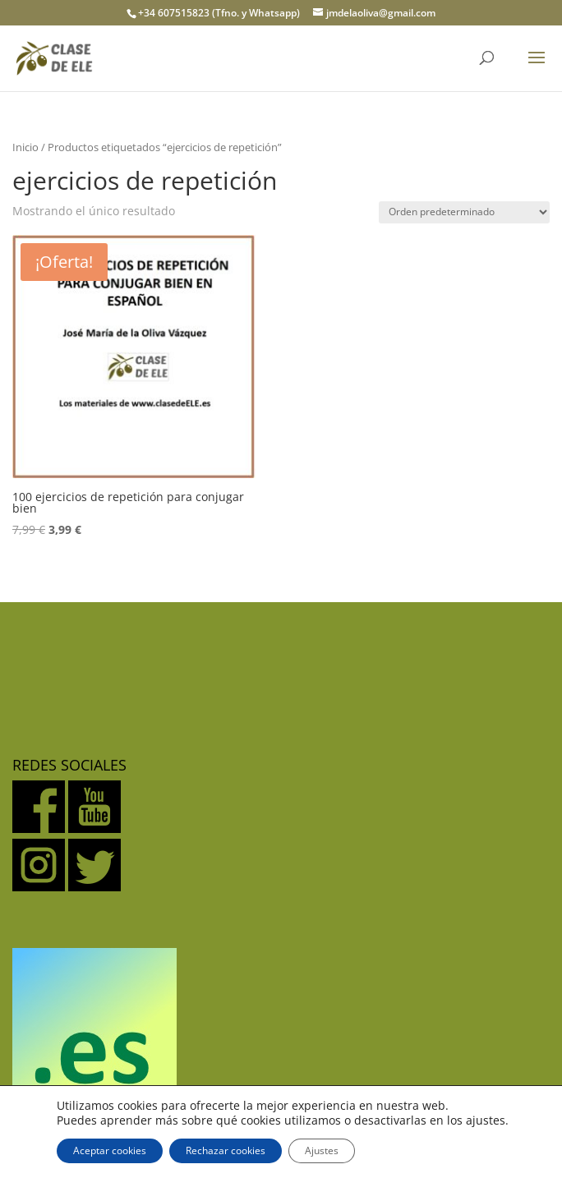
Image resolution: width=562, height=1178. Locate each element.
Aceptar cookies (109, 1150)
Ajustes (322, 1150)
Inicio (25, 147)
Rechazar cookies (225, 1150)
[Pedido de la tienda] (464, 212)
